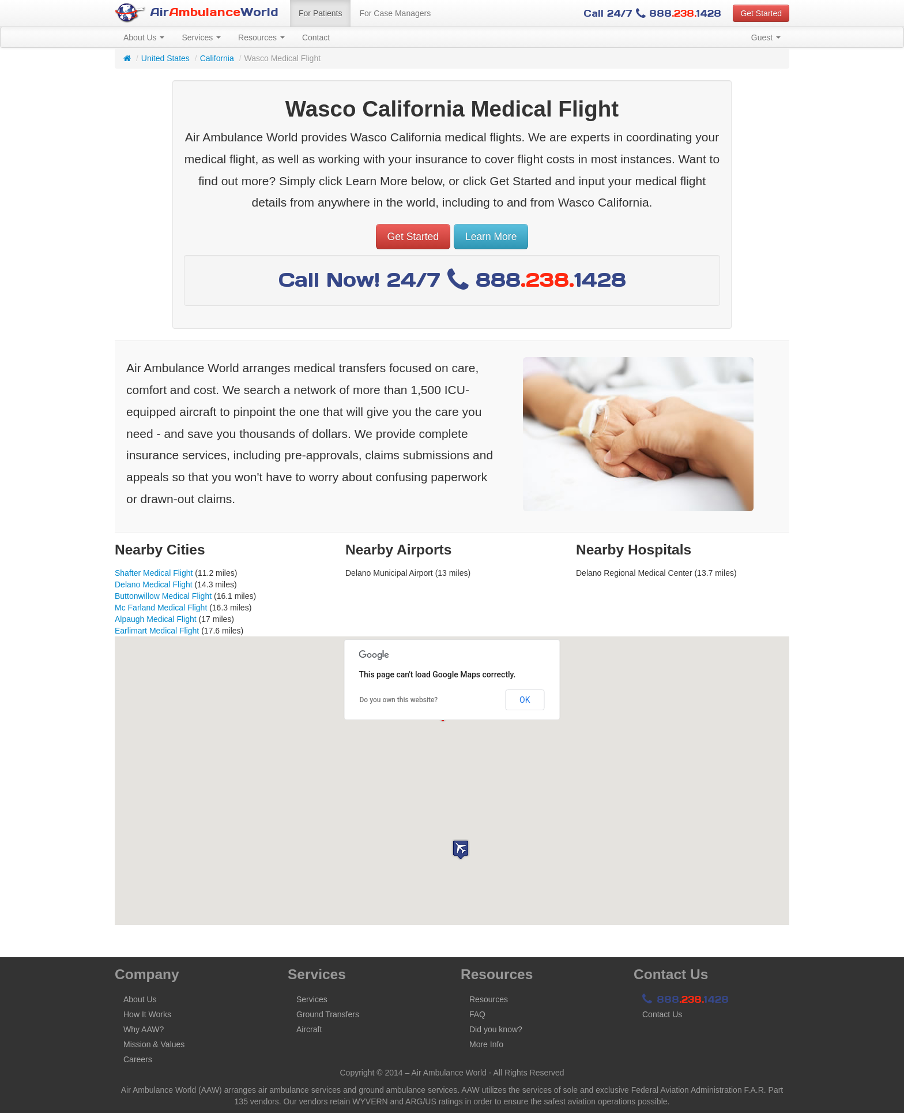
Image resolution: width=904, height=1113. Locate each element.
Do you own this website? (399, 700)
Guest (766, 37)
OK (524, 699)
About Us (143, 37)
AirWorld (196, 13)
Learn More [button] (491, 236)
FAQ (477, 1014)
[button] (460, 849)
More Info (486, 1044)
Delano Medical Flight (154, 584)
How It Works (147, 1014)
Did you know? (495, 1029)
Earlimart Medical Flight (157, 630)
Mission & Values (153, 1044)
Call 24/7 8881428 (652, 13)
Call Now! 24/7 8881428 (452, 280)
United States (165, 58)
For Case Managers (395, 13)
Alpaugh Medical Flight (156, 619)
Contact (316, 37)
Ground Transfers (327, 1014)
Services (201, 37)
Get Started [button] (761, 13)
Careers (137, 1059)
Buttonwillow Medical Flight (163, 596)
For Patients (320, 13)
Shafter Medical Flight (154, 573)
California (217, 58)
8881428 (685, 999)
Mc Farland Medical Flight (161, 607)
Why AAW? (143, 1029)
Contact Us (662, 1014)
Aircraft (309, 1029)
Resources (261, 37)
